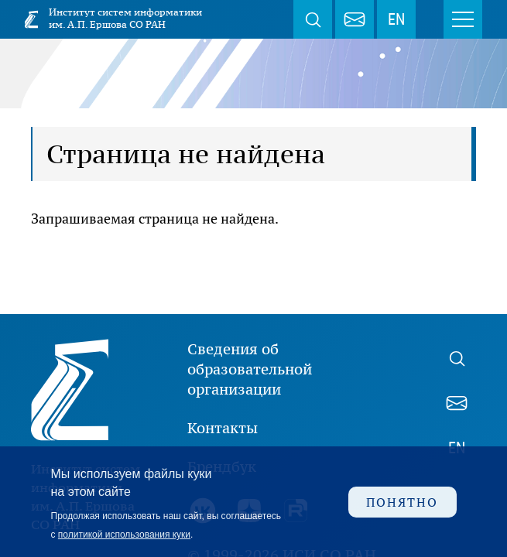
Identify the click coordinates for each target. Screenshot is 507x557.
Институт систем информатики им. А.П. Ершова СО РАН (125, 18)
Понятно (402, 502)
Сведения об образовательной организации (249, 369)
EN (396, 19)
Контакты (222, 428)
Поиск (312, 19)
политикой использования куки (124, 534)
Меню (463, 19)
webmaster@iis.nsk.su (354, 19)
